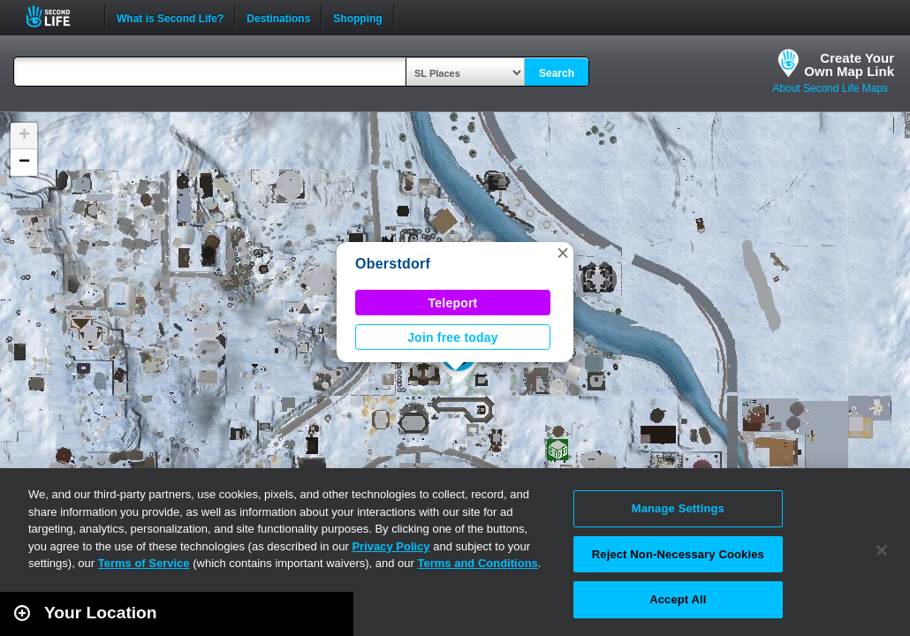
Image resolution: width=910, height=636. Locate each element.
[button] (562, 252)
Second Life (58, 16)
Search (556, 73)
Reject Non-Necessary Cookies (678, 554)
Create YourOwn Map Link (849, 64)
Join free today (452, 337)
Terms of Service (144, 563)
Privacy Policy (390, 546)
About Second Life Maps (830, 88)
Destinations (278, 16)
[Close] (881, 550)
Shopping (357, 16)
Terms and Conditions (478, 563)
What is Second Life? (170, 16)
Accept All (677, 599)
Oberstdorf (392, 263)
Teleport (453, 303)
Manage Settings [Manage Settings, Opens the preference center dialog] (678, 508)
